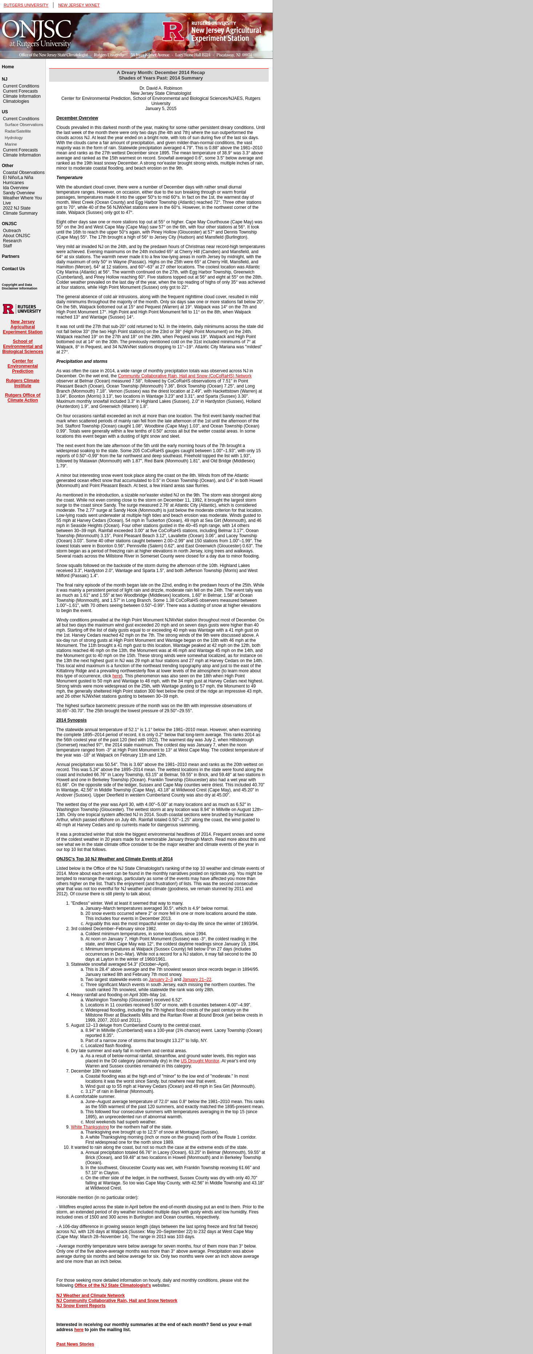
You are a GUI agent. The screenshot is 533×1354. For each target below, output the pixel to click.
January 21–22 (197, 979)
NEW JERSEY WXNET (79, 5)
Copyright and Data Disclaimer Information (19, 286)
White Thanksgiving (90, 1127)
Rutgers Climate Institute (22, 383)
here (116, 675)
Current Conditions (21, 86)
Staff (7, 245)
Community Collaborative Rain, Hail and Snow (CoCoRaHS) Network (184, 375)
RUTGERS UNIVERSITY (26, 5)
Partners (11, 256)
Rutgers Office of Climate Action (22, 398)
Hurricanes (13, 182)
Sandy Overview (19, 192)
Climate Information (22, 96)
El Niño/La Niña (18, 177)
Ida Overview (15, 187)
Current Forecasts (20, 91)
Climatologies (16, 101)
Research (12, 240)
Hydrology (14, 137)
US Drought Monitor (200, 1060)
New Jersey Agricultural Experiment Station (23, 327)
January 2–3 (161, 979)
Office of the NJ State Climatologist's (113, 1285)
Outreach (12, 230)
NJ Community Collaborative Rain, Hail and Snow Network (116, 1300)
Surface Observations (24, 124)
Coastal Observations (24, 172)
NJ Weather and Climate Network (90, 1295)
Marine (11, 144)
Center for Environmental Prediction (23, 366)
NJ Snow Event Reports (80, 1305)
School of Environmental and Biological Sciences (22, 346)
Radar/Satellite (18, 131)
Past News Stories (75, 1344)
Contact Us (13, 268)
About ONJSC (16, 235)
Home (8, 66)
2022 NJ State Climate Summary (20, 211)
